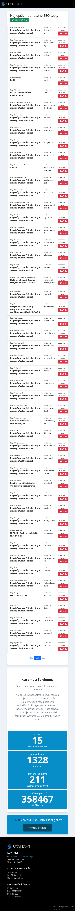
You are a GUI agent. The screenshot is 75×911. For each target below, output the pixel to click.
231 (37, 658)
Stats (72, 907)
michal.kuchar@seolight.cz (25, 856)
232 (43, 658)
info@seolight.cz (51, 820)
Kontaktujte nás (37, 827)
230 (31, 658)
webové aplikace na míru (66, 909)
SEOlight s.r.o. (64, 907)
